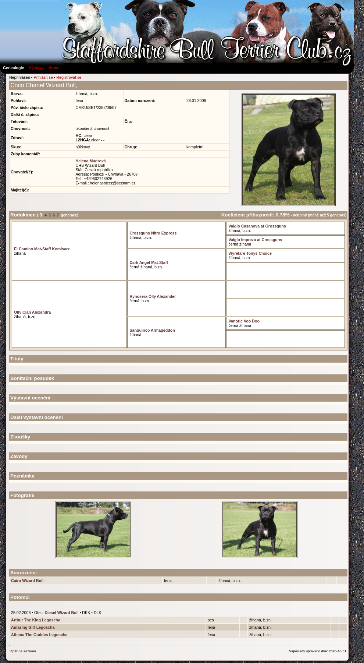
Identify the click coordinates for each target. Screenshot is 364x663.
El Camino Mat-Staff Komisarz (42, 249)
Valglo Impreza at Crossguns (255, 239)
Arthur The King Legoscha (35, 620)
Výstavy (36, 68)
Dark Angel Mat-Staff (148, 262)
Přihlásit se (43, 77)
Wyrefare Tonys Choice (249, 253)
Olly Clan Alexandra (32, 312)
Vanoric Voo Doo (243, 321)
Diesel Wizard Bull (61, 612)
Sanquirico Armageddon (152, 330)
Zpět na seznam (23, 651)
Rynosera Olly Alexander (152, 296)
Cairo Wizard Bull (27, 580)
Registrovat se (68, 77)
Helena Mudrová (90, 161)
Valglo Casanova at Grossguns (257, 226)
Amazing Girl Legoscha (32, 627)
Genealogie (13, 68)
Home (54, 68)
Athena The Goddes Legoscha (39, 634)
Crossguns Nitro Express (152, 233)
